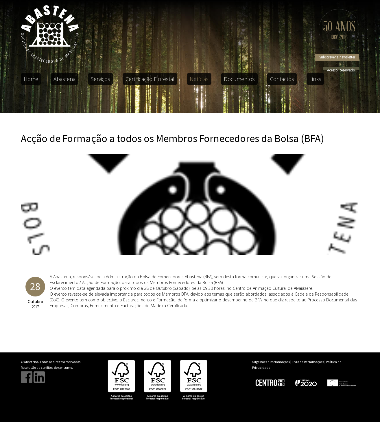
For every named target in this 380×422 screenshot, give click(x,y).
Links (315, 78)
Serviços (100, 78)
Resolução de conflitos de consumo (46, 367)
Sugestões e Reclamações (271, 362)
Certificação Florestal (150, 78)
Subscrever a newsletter (337, 57)
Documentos (239, 78)
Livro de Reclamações (308, 362)
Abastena (64, 78)
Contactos (282, 78)
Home (31, 78)
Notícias (199, 78)
